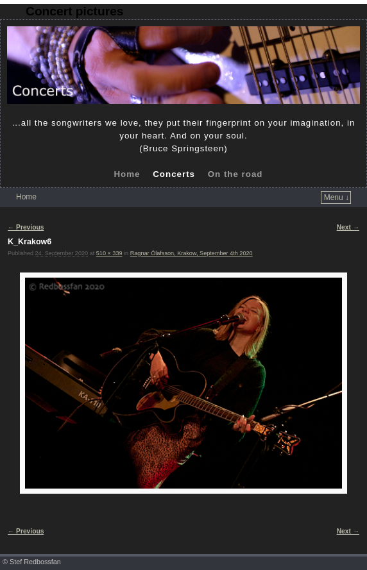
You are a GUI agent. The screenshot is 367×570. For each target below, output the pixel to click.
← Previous (26, 227)
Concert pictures (74, 11)
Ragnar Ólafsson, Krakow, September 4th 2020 (191, 253)
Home (127, 174)
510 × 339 (109, 253)
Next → (348, 227)
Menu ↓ (336, 197)
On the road (235, 174)
